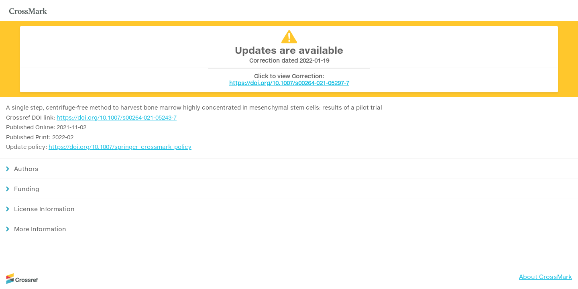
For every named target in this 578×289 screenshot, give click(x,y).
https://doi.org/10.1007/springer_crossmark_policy (120, 146)
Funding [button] (26, 188)
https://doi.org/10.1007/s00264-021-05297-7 (289, 82)
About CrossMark (545, 276)
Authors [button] (26, 168)
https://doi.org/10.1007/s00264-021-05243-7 (117, 117)
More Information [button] (40, 228)
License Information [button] (44, 208)
